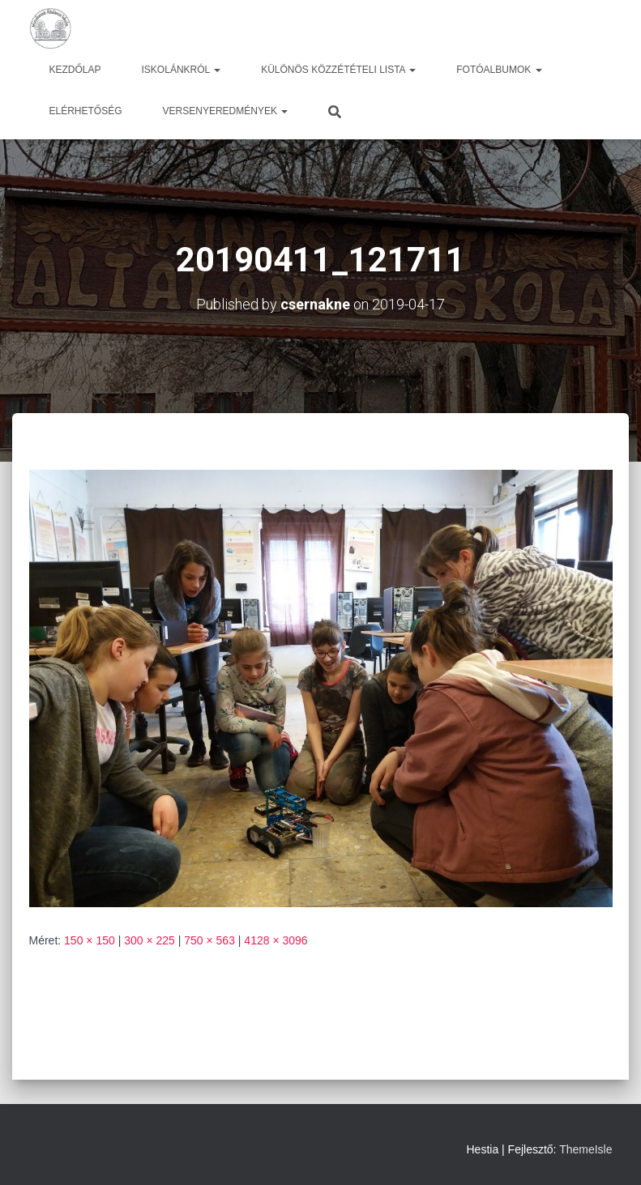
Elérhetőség (85, 111)
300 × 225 (149, 940)
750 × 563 (209, 940)
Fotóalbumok (498, 69)
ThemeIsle (585, 1149)
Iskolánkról (181, 69)
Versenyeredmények (225, 111)
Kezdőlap (75, 69)
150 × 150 (89, 940)
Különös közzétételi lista (338, 69)
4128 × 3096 (275, 940)
